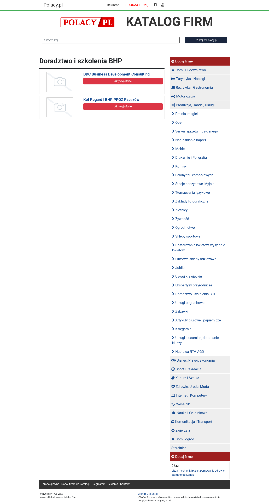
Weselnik (180, 404)
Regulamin (99, 484)
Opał (177, 122)
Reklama (113, 5)
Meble (178, 149)
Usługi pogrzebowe (188, 303)
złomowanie (207, 470)
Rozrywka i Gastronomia (192, 87)
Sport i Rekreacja (186, 369)
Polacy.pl (53, 5)
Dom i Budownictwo (188, 70)
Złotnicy (180, 210)
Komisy (179, 166)
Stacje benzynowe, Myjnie (193, 184)
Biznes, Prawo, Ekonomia (193, 360)
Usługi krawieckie (187, 276)
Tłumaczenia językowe (191, 192)
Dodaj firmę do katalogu (76, 484)
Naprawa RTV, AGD (188, 352)
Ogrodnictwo (183, 228)
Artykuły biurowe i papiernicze (196, 320)
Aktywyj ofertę (123, 81)
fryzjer (195, 470)
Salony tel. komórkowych (192, 175)
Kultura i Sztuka (185, 378)
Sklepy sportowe (186, 236)
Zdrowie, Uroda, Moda (190, 387)
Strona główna (50, 484)
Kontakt (125, 484)
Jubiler (179, 268)
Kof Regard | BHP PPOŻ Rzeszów (111, 99)
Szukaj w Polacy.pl (206, 40)
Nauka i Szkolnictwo (189, 413)
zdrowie (220, 470)
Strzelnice (178, 448)
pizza (175, 470)
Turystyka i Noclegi (188, 79)
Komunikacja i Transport (191, 422)
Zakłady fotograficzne (190, 201)
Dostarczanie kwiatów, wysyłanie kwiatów (198, 247)
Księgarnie (181, 329)
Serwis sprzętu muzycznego (195, 131)
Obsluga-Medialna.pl (148, 494)
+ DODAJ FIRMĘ (136, 5)
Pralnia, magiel (185, 114)
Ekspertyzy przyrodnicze (192, 285)
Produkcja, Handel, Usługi (193, 105)
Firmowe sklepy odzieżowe (194, 259)
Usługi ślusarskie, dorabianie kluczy (195, 340)
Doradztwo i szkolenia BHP (194, 294)
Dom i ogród (182, 439)
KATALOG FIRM (169, 21)
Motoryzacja (183, 96)
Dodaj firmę (182, 61)
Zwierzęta (180, 430)
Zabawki (180, 311)
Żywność (180, 219)
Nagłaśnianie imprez (189, 140)
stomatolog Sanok (183, 474)
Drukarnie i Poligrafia (189, 157)
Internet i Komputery (189, 395)
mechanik (184, 470)
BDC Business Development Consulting (116, 74)
